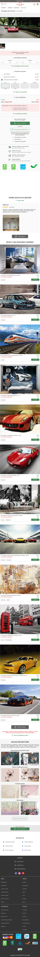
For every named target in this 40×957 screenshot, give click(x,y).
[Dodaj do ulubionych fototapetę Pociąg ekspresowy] (37, 356)
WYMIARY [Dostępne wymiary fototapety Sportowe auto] (35, 279)
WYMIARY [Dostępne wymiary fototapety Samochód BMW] (35, 399)
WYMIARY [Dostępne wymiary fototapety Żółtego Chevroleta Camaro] (35, 679)
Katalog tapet (3, 882)
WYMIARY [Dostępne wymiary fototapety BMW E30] (35, 319)
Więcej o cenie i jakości (20, 108)
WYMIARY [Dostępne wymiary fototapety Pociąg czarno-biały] (35, 519)
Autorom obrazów (4, 909)
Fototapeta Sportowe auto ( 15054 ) (10, 275)
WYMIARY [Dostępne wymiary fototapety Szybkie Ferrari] (35, 479)
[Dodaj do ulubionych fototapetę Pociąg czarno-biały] (37, 516)
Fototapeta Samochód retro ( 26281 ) (11, 595)
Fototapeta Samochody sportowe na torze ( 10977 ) (15, 555)
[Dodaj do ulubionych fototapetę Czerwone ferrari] (37, 436)
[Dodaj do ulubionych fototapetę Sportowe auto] (37, 276)
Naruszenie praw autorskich (6, 919)
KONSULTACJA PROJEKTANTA (20, 818)
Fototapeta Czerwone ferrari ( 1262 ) (11, 435)
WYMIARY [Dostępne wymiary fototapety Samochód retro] (35, 599)
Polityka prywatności (5, 923)
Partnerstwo (3, 913)
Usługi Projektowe (4, 892)
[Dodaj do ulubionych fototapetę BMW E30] (37, 316)
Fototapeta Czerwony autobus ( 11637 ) (11, 635)
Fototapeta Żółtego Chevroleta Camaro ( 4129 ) (14, 675)
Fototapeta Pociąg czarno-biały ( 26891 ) (12, 515)
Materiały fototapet (4, 895)
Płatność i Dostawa (5, 898)
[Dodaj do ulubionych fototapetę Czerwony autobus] (37, 636)
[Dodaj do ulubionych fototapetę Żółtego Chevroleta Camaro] (37, 676)
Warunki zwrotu (4, 916)
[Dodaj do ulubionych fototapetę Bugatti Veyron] (37, 716)
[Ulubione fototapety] (2, 4)
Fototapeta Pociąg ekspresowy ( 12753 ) (11, 355)
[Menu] (37, 4)
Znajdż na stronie (4, 888)
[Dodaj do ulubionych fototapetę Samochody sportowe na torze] (37, 556)
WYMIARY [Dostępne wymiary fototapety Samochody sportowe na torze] (35, 559)
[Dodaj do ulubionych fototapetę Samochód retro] (37, 596)
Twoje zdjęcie (3, 885)
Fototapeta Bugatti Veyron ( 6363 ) (10, 715)
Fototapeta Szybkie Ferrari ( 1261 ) (10, 475)
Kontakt (2, 901)
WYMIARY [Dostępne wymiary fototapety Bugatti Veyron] (35, 719)
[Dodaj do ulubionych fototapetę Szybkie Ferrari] (37, 476)
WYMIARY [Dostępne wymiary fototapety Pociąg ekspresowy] (35, 359)
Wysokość (30, 60)
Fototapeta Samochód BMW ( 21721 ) (10, 395)
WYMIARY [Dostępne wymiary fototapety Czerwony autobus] (35, 639)
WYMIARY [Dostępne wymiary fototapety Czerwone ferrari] (35, 439)
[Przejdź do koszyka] (34, 4)
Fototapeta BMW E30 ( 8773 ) (8, 315)
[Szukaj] (5, 4)
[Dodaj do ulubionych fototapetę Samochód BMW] (37, 396)
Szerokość (10, 60)
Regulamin (3, 926)
